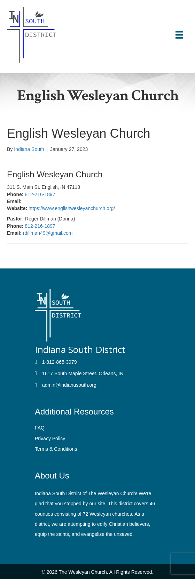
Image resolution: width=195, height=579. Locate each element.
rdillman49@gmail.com (48, 233)
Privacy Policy (50, 438)
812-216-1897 (40, 194)
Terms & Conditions (56, 449)
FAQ (40, 428)
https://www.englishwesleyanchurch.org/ (72, 208)
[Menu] (179, 34)
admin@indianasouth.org (69, 385)
